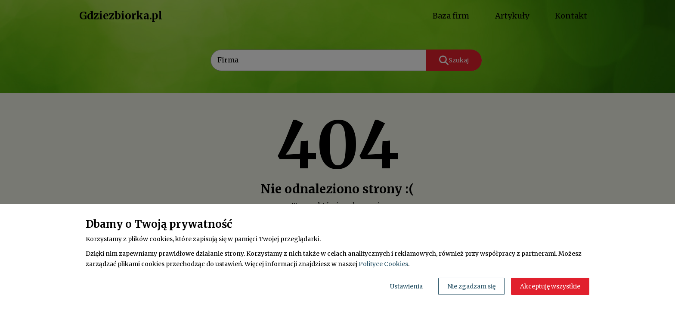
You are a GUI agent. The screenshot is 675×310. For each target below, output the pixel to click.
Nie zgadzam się (471, 286)
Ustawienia (406, 286)
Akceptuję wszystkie (550, 286)
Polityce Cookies (383, 264)
